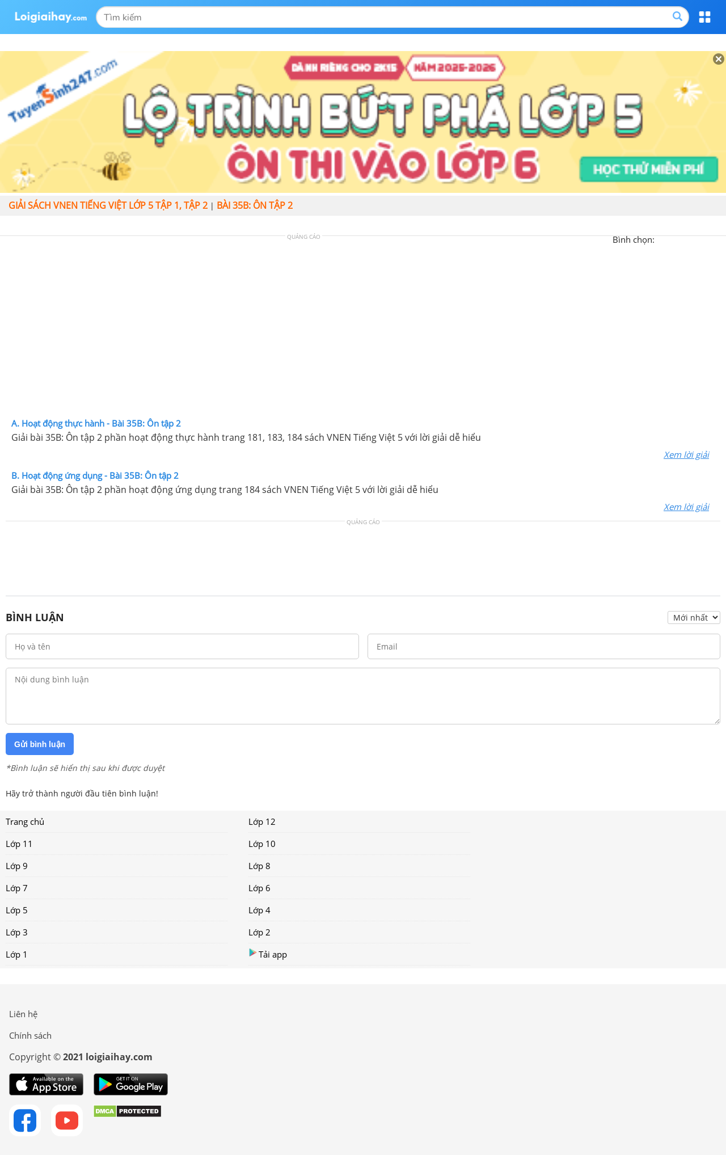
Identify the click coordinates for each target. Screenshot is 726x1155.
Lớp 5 (17, 910)
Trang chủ (25, 821)
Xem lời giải (686, 454)
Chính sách (30, 1035)
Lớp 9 (17, 865)
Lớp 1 (17, 954)
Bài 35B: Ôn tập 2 (255, 205)
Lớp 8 (259, 865)
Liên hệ (23, 1013)
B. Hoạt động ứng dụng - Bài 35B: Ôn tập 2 (95, 475)
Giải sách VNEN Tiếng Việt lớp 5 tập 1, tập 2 (108, 205)
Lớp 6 (259, 887)
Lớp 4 (259, 910)
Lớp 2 (259, 932)
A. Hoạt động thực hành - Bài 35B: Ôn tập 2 (96, 423)
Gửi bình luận (39, 744)
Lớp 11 (19, 843)
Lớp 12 (262, 821)
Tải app (267, 954)
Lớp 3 (17, 932)
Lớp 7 (17, 887)
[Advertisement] (363, 329)
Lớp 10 (262, 843)
